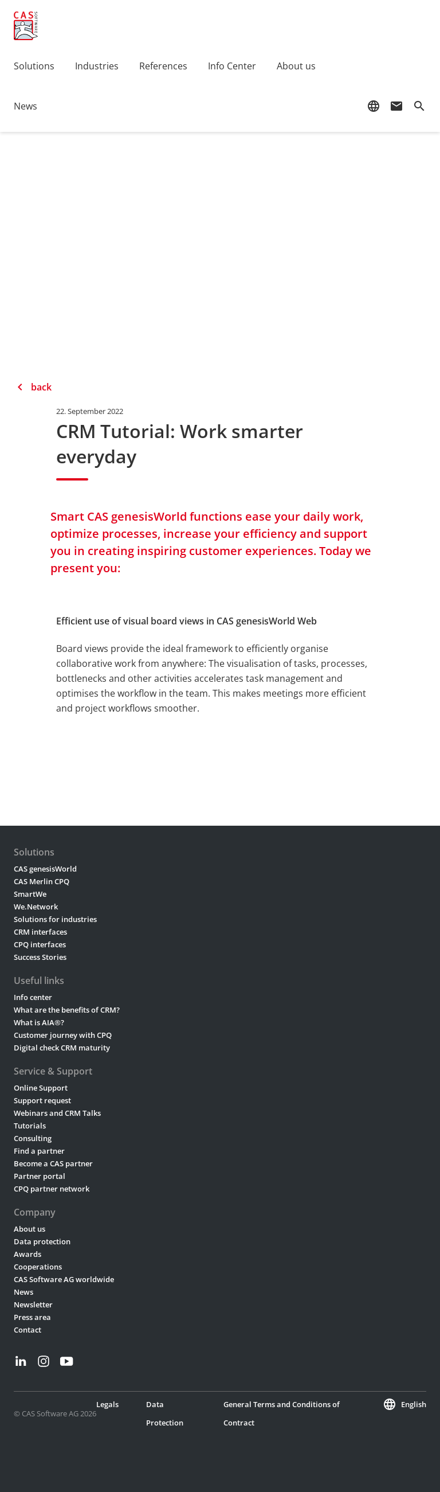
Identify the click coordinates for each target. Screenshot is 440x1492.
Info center (33, 997)
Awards (27, 1254)
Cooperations (38, 1266)
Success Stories (40, 957)
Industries (97, 66)
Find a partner (39, 1151)
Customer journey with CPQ (63, 1035)
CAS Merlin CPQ (41, 881)
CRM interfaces (40, 932)
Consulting (33, 1138)
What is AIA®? (39, 1022)
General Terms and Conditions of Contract (281, 1413)
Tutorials (30, 1125)
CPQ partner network (51, 1189)
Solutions (34, 66)
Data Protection (164, 1413)
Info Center (232, 66)
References (163, 66)
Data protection (42, 1241)
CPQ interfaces (40, 944)
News (25, 106)
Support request (42, 1100)
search (419, 106)
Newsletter (33, 1304)
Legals (107, 1404)
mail (396, 106)
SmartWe (30, 894)
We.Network (36, 906)
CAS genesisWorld (45, 869)
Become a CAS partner (53, 1163)
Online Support (41, 1088)
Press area (32, 1317)
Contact (27, 1330)
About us (296, 66)
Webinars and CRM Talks (57, 1113)
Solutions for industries (55, 919)
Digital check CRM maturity (62, 1047)
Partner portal (39, 1176)
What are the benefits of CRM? (67, 1010)
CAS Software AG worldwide (64, 1279)
